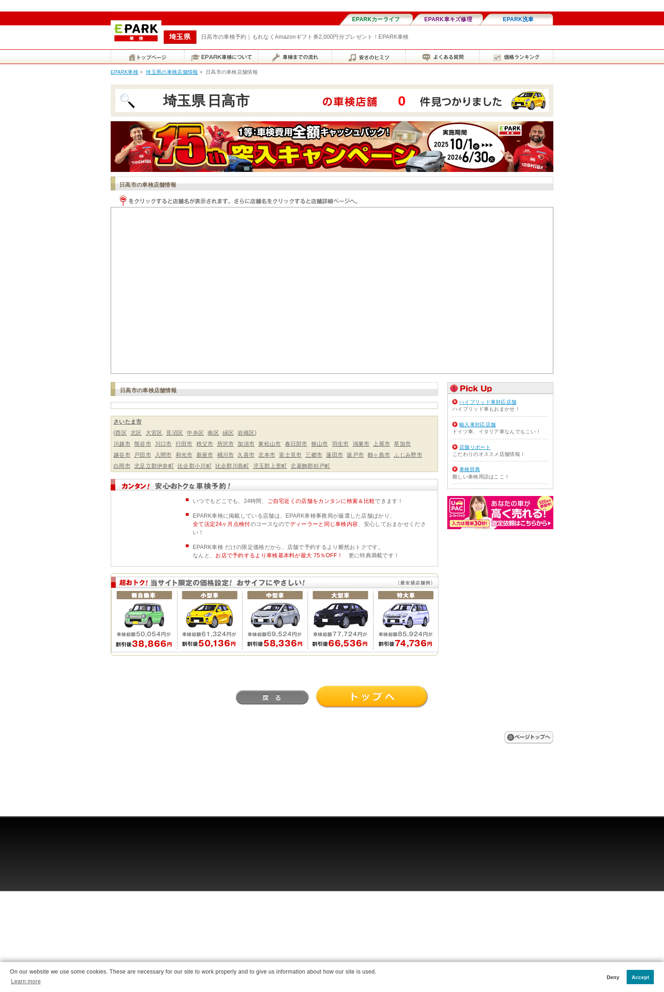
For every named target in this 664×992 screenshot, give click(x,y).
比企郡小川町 (195, 466)
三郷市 (313, 455)
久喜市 (246, 455)
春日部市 (296, 444)
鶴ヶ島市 (379, 455)
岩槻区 (246, 433)
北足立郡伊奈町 (154, 466)
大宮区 (154, 433)
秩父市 (204, 444)
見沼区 (174, 433)
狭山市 (319, 444)
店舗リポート (475, 447)
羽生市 (340, 444)
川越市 (121, 444)
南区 (213, 433)
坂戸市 (355, 455)
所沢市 (225, 444)
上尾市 (381, 444)
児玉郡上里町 (270, 466)
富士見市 (290, 455)
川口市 (163, 444)
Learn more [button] (26, 981)
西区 (121, 433)
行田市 (184, 444)
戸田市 (142, 455)
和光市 (184, 455)
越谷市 (121, 455)
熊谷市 (142, 444)
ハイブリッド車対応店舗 (487, 402)
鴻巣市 (361, 444)
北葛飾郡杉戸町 (310, 466)
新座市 (204, 455)
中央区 (195, 433)
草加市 (402, 444)
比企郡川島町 (232, 466)
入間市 (163, 455)
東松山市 (269, 444)
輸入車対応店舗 (477, 424)
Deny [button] (613, 977)
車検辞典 (469, 469)
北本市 (266, 455)
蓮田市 (334, 455)
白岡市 (121, 466)
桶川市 (225, 455)
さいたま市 (127, 422)
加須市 (246, 444)
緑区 (228, 433)
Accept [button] (640, 977)
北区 (136, 433)
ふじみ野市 (408, 455)
